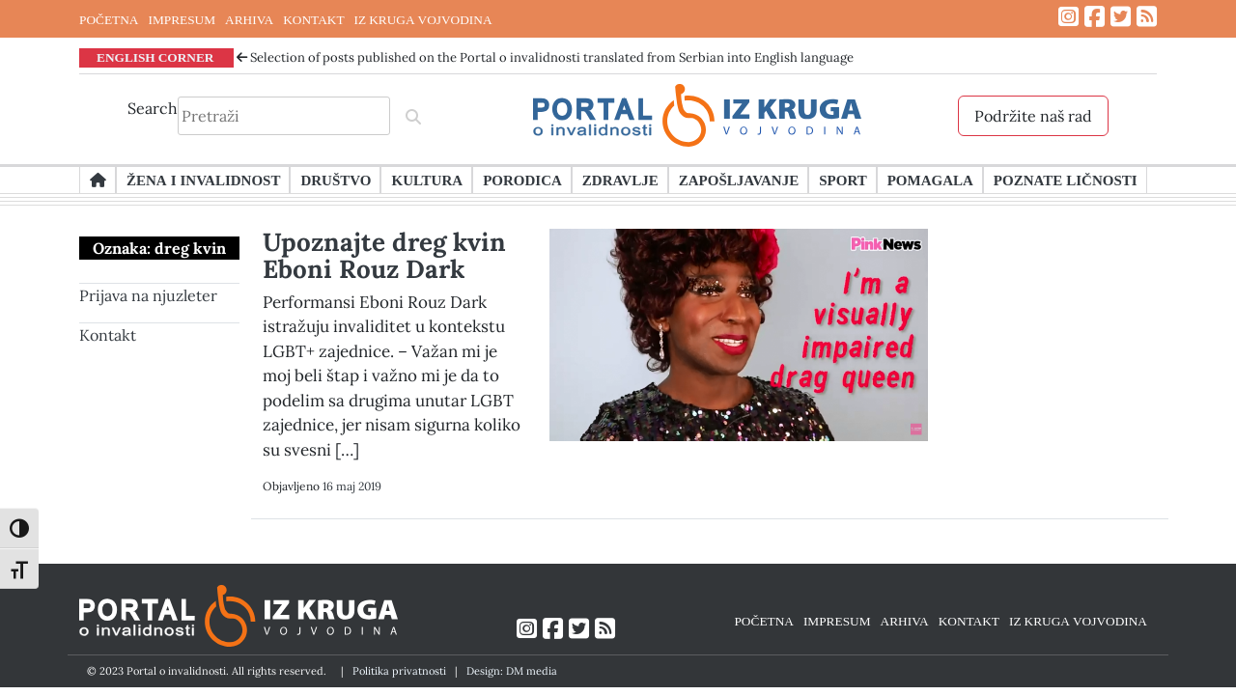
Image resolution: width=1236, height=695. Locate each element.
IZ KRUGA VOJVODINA (423, 19)
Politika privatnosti (399, 671)
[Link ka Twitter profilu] (1120, 17)
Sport (842, 179)
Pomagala (930, 179)
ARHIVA (249, 19)
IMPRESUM (181, 19)
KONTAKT (313, 19)
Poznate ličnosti (1066, 179)
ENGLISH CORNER (155, 57)
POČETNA (108, 19)
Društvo (335, 179)
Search (152, 108)
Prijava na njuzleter (148, 295)
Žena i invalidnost (203, 179)
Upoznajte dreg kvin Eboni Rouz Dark (384, 255)
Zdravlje (620, 179)
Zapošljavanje (739, 179)
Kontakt (107, 335)
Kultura (427, 179)
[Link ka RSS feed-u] (1147, 17)
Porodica (522, 179)
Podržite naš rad (1033, 115)
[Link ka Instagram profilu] (1068, 17)
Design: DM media (511, 671)
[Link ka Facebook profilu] (1094, 17)
